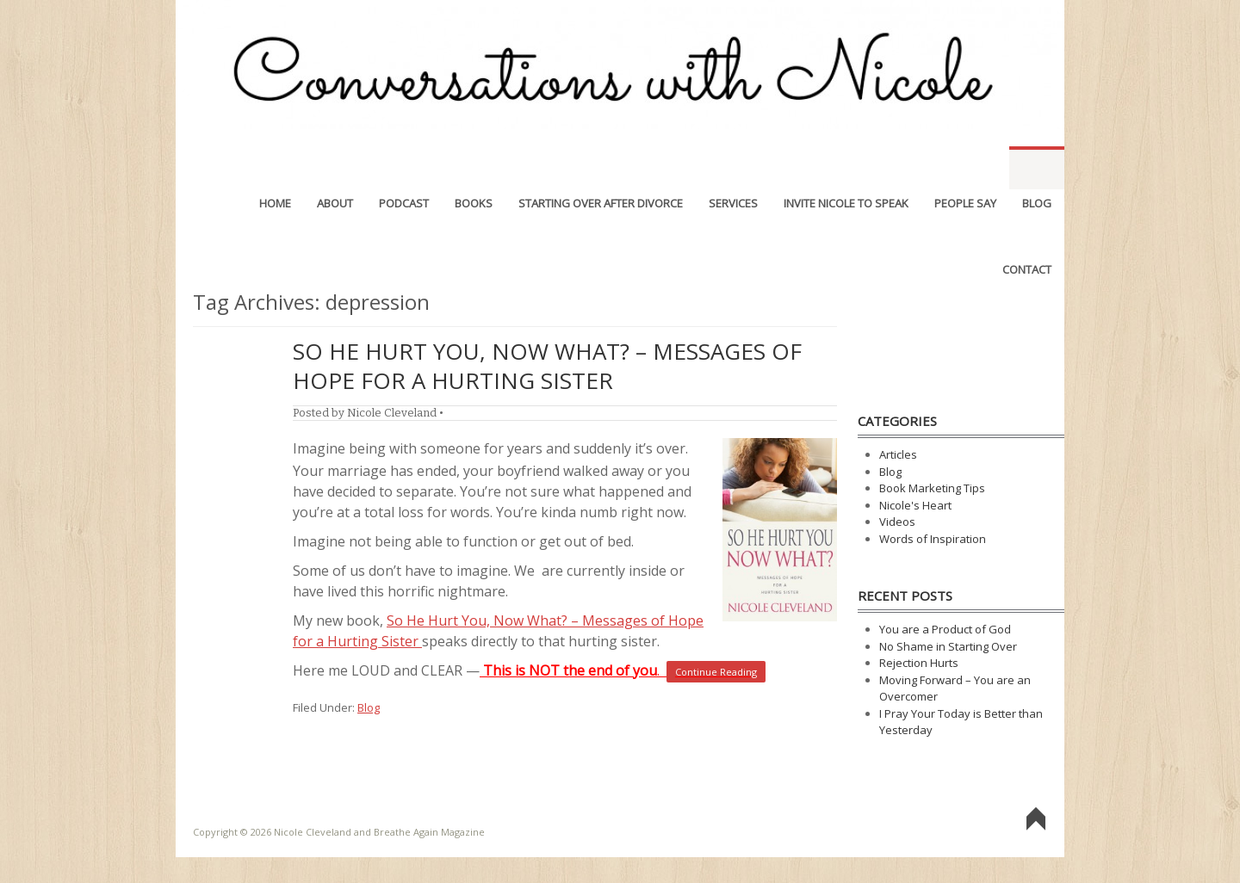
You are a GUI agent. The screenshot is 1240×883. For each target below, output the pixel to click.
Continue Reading (716, 671)
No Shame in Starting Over (948, 646)
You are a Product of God (945, 629)
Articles (898, 454)
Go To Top (1035, 819)
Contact (1026, 234)
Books (473, 167)
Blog (1036, 167)
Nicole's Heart (915, 505)
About (335, 167)
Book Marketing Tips (932, 488)
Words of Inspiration (932, 538)
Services (733, 167)
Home (275, 167)
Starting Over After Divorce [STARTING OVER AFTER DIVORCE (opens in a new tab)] (600, 167)
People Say (965, 167)
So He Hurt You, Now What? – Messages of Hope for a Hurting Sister (547, 366)
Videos (897, 521)
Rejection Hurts (918, 662)
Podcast (404, 167)
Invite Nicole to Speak (846, 167)
